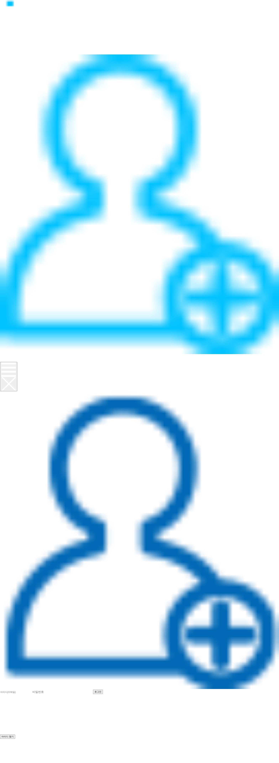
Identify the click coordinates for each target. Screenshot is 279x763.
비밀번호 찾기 (155, 691)
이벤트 (6, 52)
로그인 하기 (10, 744)
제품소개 (8, 40)
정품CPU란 (10, 37)
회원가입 (8, 360)
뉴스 (4, 44)
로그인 (6, 356)
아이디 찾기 (131, 691)
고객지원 (8, 48)
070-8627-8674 (44, 748)
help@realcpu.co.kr (18, 752)
